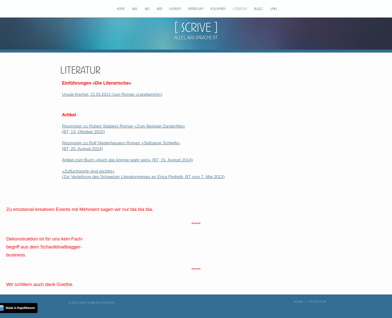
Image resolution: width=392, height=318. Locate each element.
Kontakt (108, 302)
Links (273, 9)
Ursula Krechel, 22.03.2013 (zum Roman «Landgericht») (112, 94)
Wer (159, 9)
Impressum (195, 9)
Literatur (240, 9)
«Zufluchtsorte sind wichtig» (88, 171)
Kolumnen (218, 9)
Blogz (258, 9)
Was (135, 9)
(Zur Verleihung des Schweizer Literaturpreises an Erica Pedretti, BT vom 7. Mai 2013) (143, 176)
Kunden (175, 9)
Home (121, 9)
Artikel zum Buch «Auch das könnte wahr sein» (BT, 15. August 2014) (127, 160)
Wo (147, 9)
